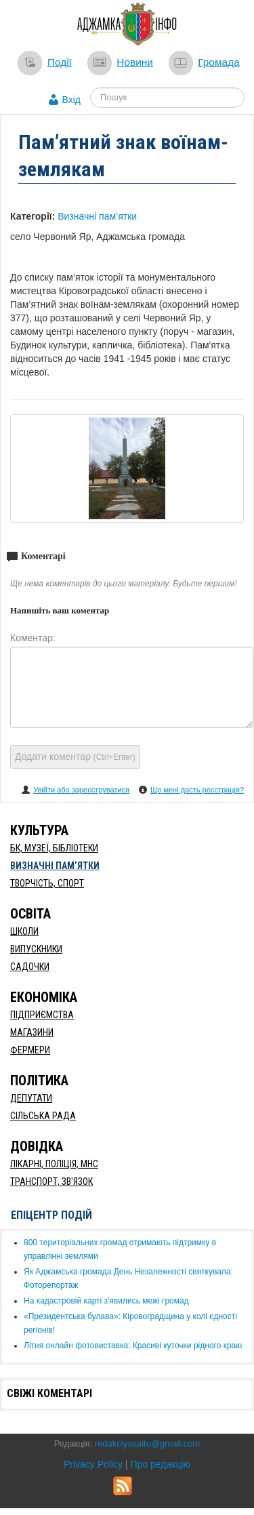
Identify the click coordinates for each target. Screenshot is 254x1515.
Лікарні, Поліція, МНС (54, 1163)
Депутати (31, 1098)
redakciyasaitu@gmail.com (147, 1443)
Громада (218, 62)
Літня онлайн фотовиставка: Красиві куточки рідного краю (133, 1345)
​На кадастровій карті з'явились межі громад (106, 1301)
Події (59, 62)
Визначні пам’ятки (97, 216)
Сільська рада (43, 1115)
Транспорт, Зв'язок (51, 1181)
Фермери (30, 1050)
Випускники (36, 949)
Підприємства (42, 1014)
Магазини (32, 1032)
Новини (135, 62)
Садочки (29, 966)
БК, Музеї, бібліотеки (54, 848)
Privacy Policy (93, 1464)
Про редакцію (161, 1464)
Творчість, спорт (47, 883)
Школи (24, 931)
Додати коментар (75, 756)
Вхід (71, 99)
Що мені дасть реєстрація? (197, 790)
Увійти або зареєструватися (81, 790)
